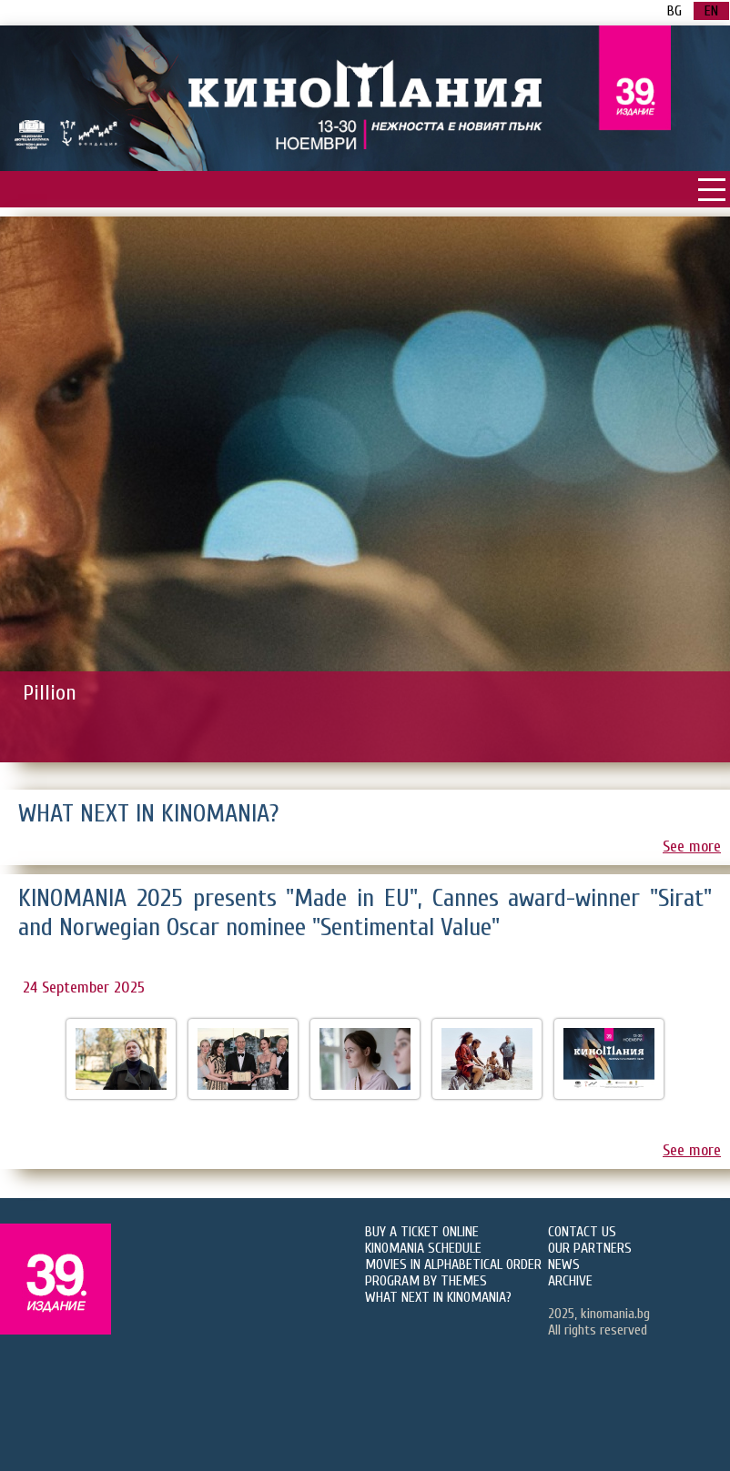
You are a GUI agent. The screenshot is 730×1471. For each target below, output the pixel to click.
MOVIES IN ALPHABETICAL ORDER (453, 1264)
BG (674, 11)
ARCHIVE (570, 1281)
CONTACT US (582, 1232)
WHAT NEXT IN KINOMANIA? (438, 1297)
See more (692, 846)
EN (711, 11)
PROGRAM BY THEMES (426, 1281)
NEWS (564, 1264)
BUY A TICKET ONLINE (422, 1232)
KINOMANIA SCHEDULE (423, 1248)
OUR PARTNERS (590, 1248)
